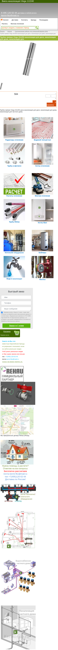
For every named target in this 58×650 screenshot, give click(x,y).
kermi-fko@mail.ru (10, 15)
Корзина (7, 331)
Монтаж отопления (17, 24)
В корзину (51, 103)
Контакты (24, 20)
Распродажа (43, 20)
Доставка (15, 20)
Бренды (33, 20)
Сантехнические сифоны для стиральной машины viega (31, 31)
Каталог (6, 20)
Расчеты (5, 24)
